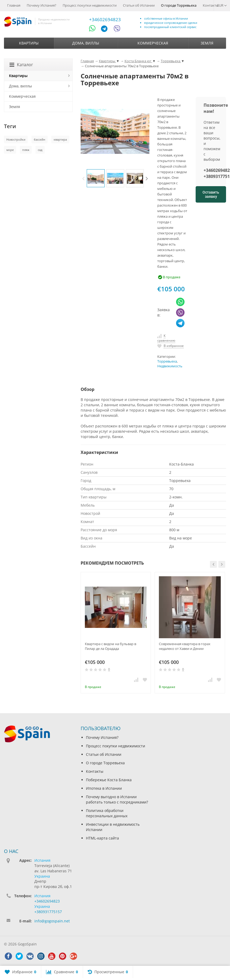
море (10, 150)
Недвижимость (169, 366)
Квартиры (29, 43)
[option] (95, 178)
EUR (222, 5)
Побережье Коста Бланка (109, 779)
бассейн (39, 139)
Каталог (21, 65)
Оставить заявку (211, 194)
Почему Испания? (41, 5)
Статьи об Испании (139, 5)
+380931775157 (48, 911)
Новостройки (15, 139)
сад (40, 150)
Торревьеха (167, 361)
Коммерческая (152, 43)
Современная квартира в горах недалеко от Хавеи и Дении (184, 646)
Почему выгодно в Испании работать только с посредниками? (117, 799)
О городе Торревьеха (178, 5)
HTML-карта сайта (102, 838)
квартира (60, 139)
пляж (25, 150)
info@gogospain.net (52, 920)
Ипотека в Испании (104, 788)
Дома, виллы (85, 43)
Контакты (211, 5)
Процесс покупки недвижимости (90, 5)
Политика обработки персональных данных (106, 813)
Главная (13, 5)
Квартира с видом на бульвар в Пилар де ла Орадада (110, 646)
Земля (207, 43)
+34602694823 (105, 19)
